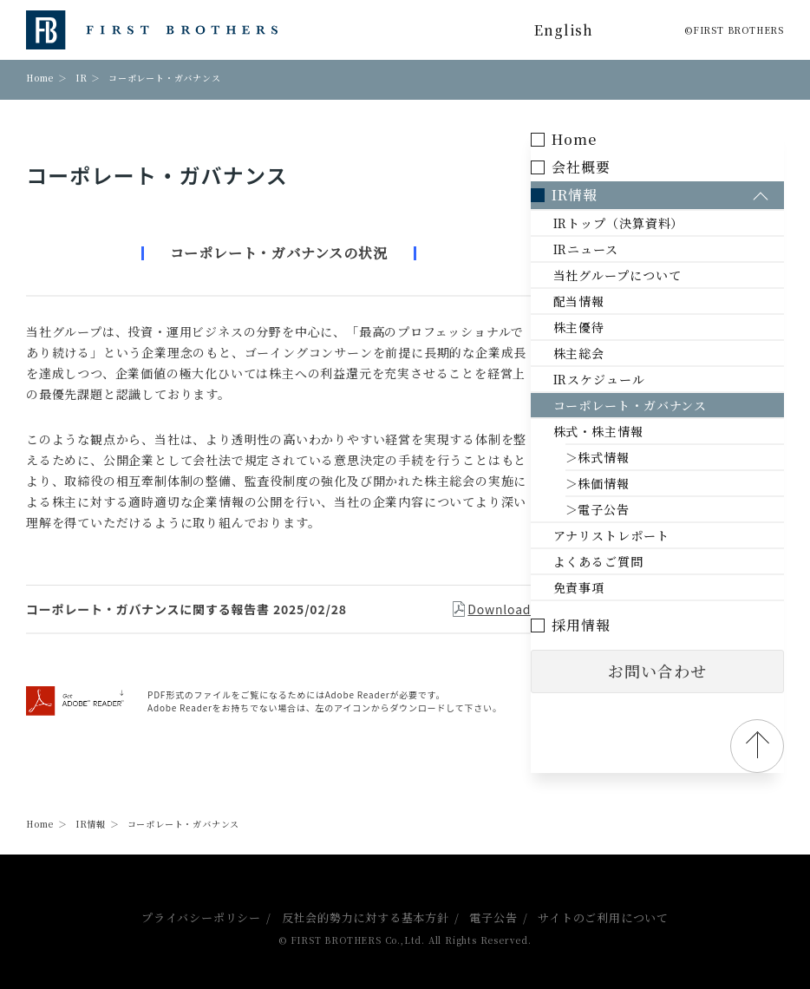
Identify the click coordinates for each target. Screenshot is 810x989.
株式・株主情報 (635, 431)
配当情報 (615, 301)
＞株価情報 (634, 483)
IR (81, 77)
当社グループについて (653, 275)
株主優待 (615, 327)
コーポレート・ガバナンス (666, 405)
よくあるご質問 (635, 561)
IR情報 (90, 823)
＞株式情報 (634, 457)
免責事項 (615, 587)
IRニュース (622, 249)
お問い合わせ (676, 671)
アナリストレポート (647, 535)
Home (40, 77)
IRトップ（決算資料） (655, 223)
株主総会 (615, 353)
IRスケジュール (635, 379)
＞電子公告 (634, 509)
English (563, 30)
